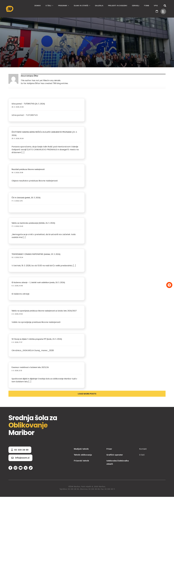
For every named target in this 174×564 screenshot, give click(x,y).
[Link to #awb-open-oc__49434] (163, 11)
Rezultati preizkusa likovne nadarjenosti (28, 169)
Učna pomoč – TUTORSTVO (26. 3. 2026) (28, 103)
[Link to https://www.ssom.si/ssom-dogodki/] (157, 11)
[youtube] (20, 468)
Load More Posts (87, 393)
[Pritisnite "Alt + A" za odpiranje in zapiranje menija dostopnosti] (169, 285)
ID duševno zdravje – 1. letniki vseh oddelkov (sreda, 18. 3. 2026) (38, 282)
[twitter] (26, 468)
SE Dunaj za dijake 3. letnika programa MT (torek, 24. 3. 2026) (37, 339)
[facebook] (10, 468)
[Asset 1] (9, 6)
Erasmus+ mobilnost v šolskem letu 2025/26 (30, 367)
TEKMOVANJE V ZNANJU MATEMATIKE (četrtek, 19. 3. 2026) (36, 254)
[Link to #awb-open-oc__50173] (165, 5)
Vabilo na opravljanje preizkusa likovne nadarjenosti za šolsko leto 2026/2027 (44, 310)
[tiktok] (31, 468)
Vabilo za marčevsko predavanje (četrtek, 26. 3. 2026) (33, 223)
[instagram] (15, 468)
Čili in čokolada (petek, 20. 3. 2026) (26, 197)
